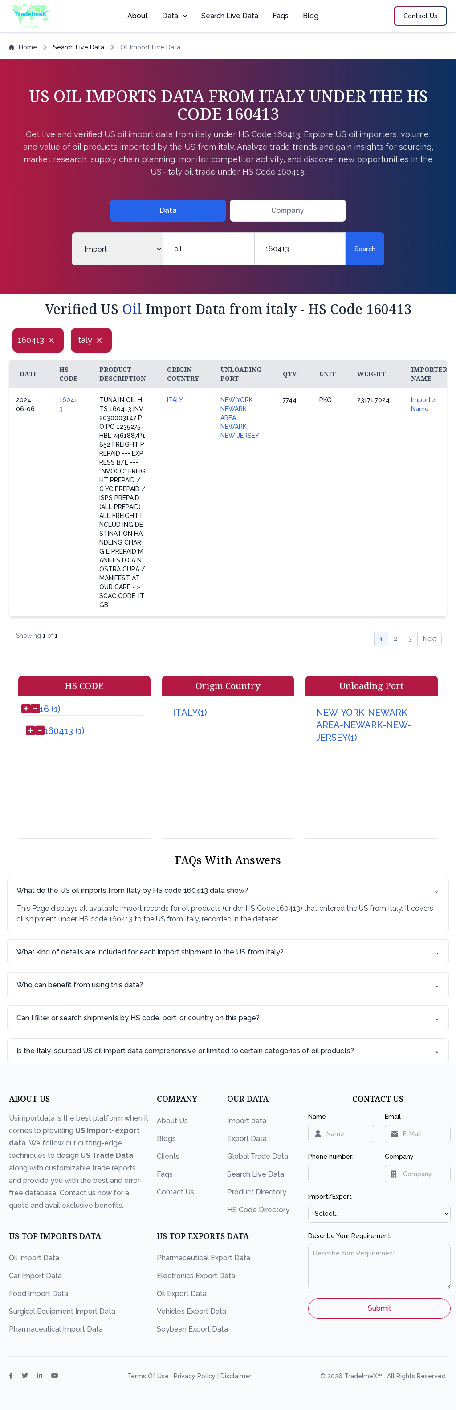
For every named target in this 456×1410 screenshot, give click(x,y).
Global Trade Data (257, 1156)
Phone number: (331, 1156)
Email (393, 1116)
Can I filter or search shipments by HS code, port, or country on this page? (228, 1018)
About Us (172, 1121)
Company (399, 1156)
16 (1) (50, 709)
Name (317, 1116)
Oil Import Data (34, 1258)
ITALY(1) (190, 712)
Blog (310, 16)
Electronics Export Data (196, 1275)
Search (364, 249)
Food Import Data (38, 1293)
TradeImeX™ (364, 1376)
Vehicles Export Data (191, 1311)
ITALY (175, 399)
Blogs (166, 1138)
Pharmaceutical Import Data (56, 1329)
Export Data (247, 1138)
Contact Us (175, 1192)
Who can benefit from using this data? (228, 985)
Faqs (281, 16)
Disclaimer (236, 1376)
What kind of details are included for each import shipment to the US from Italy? (228, 952)
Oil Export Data (182, 1293)
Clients (168, 1156)
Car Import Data (35, 1275)
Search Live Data (229, 16)
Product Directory (256, 1192)
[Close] (51, 340)
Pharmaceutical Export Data (203, 1258)
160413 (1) (64, 730)
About (137, 16)
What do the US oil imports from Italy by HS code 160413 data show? (228, 890)
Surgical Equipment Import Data (62, 1311)
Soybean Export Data (192, 1329)
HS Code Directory (258, 1210)
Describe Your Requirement (349, 1235)
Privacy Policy (195, 1376)
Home (23, 47)
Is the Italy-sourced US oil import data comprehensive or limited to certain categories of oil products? (228, 1051)
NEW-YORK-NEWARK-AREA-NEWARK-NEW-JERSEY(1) (363, 725)
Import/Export (330, 1196)
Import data (246, 1121)
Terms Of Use (149, 1376)
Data (174, 16)
